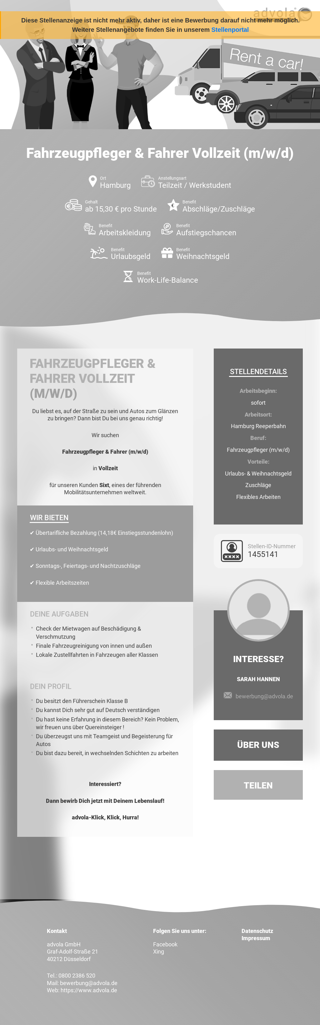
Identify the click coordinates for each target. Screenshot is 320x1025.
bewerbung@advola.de (264, 696)
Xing (158, 951)
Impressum (256, 938)
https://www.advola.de (89, 990)
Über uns (258, 745)
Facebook (165, 944)
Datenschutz (257, 931)
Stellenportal (230, 29)
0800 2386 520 (76, 975)
